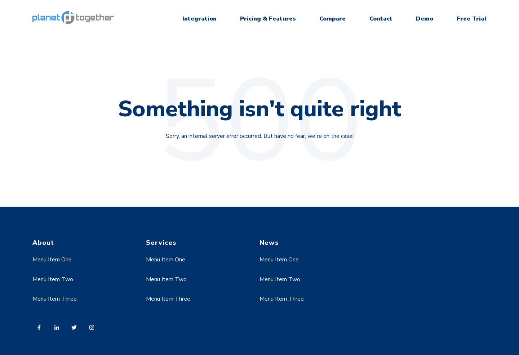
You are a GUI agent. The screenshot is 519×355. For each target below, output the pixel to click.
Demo (424, 19)
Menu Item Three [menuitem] (54, 299)
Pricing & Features (268, 19)
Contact (380, 19)
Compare (332, 19)
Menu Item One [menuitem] (52, 260)
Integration (199, 19)
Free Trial (472, 19)
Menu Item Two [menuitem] (52, 279)
